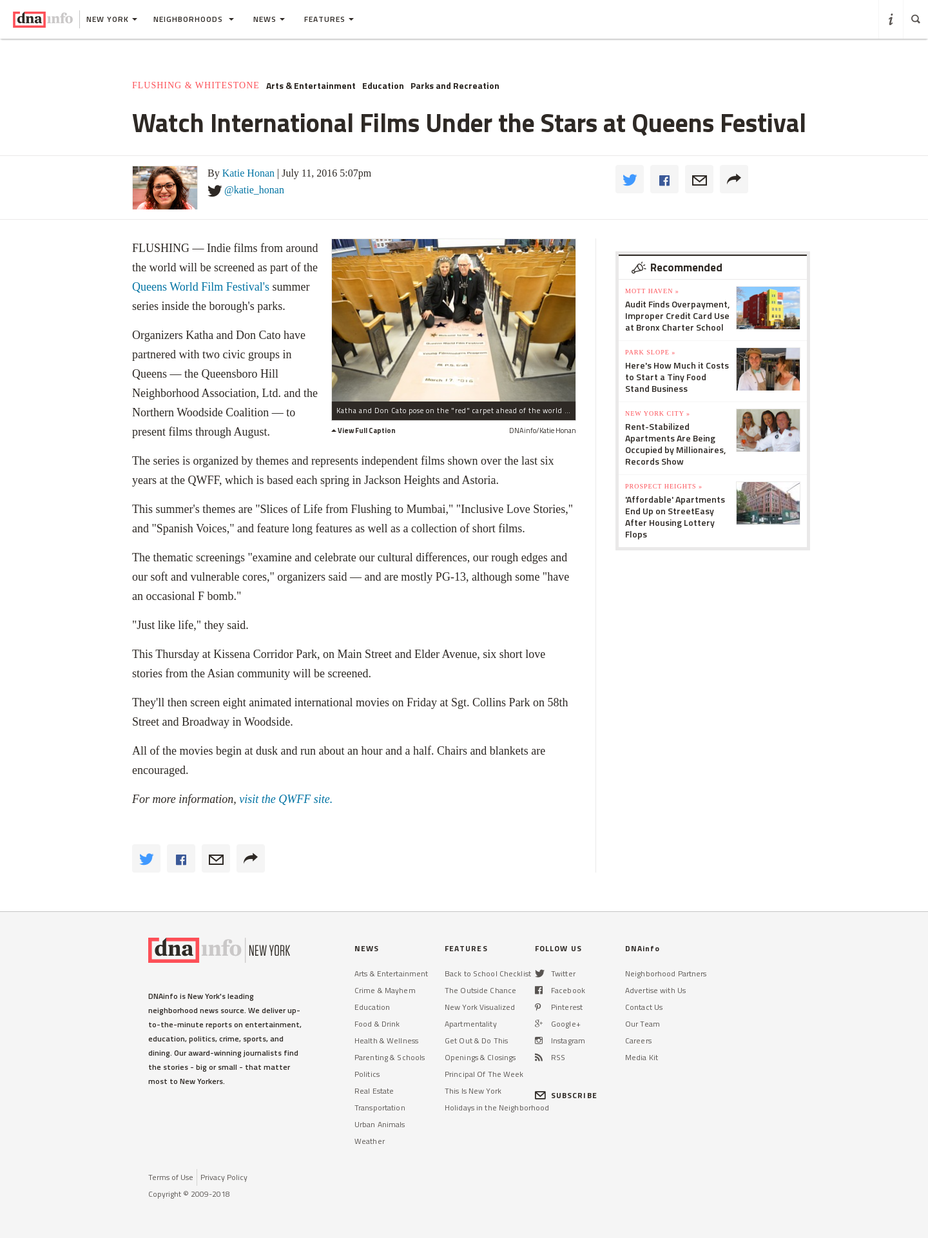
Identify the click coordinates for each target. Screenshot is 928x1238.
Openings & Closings (480, 1057)
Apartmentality (471, 1024)
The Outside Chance (480, 990)
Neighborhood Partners (666, 973)
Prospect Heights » (663, 486)
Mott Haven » (652, 291)
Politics (367, 1074)
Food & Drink (377, 1024)
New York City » (657, 413)
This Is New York (473, 1091)
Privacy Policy (223, 1177)
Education (383, 86)
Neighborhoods (193, 19)
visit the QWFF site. (285, 799)
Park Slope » (650, 352)
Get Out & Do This (476, 1040)
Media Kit (641, 1057)
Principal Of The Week (484, 1074)
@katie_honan (254, 189)
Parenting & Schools (389, 1057)
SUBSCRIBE (566, 1095)
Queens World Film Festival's (200, 286)
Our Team (642, 1024)
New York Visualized (480, 1007)
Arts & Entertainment (311, 86)
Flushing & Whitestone (196, 85)
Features (329, 19)
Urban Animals (379, 1124)
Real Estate (374, 1091)
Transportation (379, 1107)
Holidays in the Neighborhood (497, 1107)
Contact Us (643, 1007)
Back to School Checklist (488, 973)
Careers (638, 1040)
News (269, 19)
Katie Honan (248, 173)
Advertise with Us (655, 990)
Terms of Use (170, 1177)
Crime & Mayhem (385, 990)
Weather (369, 1141)
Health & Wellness (386, 1040)
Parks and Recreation (455, 86)
